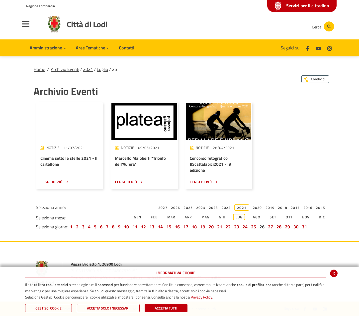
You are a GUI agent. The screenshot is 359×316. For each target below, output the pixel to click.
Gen (138, 217)
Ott (289, 217)
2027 (163, 207)
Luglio (102, 69)
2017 (295, 207)
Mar (171, 217)
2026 (175, 207)
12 (143, 226)
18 (194, 226)
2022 (226, 207)
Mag (205, 217)
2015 (320, 207)
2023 (213, 207)
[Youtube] (273, 26)
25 (253, 226)
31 (304, 226)
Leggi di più (51, 181)
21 (219, 226)
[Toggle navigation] (32, 27)
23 (236, 226)
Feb (154, 217)
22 (228, 226)
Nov (306, 217)
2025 (188, 207)
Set (273, 217)
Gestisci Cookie (48, 308)
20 (211, 226)
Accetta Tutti (166, 308)
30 (295, 226)
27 (270, 226)
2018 (282, 207)
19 (202, 226)
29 (287, 226)
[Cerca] (322, 26)
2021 (88, 69)
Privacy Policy (201, 297)
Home (39, 69)
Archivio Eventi (65, 69)
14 (160, 226)
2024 (200, 207)
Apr (188, 217)
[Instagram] (288, 26)
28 (278, 226)
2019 (270, 207)
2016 (308, 207)
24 (245, 226)
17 (185, 226)
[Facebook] (258, 26)
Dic (322, 217)
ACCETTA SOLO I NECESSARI (108, 308)
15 (168, 226)
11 (134, 226)
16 (177, 226)
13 (151, 226)
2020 (257, 207)
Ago (256, 217)
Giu (222, 217)
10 (126, 226)
